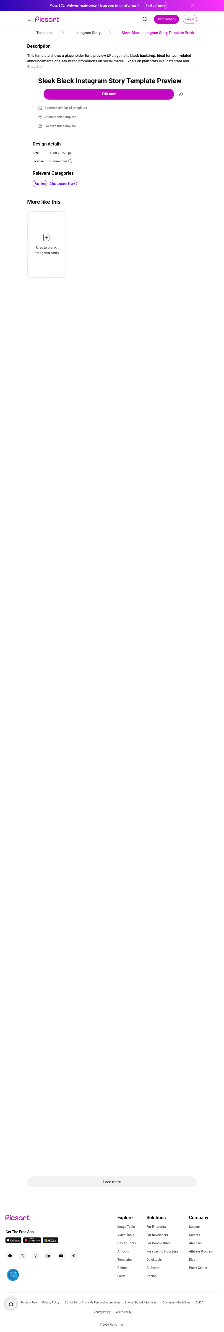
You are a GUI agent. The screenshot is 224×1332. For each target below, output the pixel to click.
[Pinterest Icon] (73, 1255)
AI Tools (123, 1251)
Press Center (198, 1268)
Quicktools (154, 1259)
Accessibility (123, 1312)
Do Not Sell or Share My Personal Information (92, 1302)
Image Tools (126, 1227)
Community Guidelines (176, 1302)
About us (195, 1243)
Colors (122, 1268)
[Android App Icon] (32, 1242)
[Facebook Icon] (10, 1255)
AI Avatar (152, 1268)
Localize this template (60, 126)
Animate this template (60, 117)
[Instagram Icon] (35, 1255)
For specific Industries (162, 1251)
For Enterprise (156, 1227)
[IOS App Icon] (13, 1242)
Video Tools (125, 1235)
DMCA (199, 1302)
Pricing (151, 1276)
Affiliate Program (201, 1251)
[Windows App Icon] (50, 1242)
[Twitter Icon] (22, 1255)
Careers (194, 1235)
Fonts (121, 1276)
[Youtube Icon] (61, 1255)
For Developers (157, 1235)
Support (194, 1227)
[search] (144, 19)
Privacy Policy (50, 1302)
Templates (125, 1259)
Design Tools (126, 1243)
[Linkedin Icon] (48, 1255)
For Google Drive (158, 1243)
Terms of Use (29, 1302)
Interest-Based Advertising (141, 1302)
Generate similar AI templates (65, 108)
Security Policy (101, 1312)
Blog (192, 1259)
